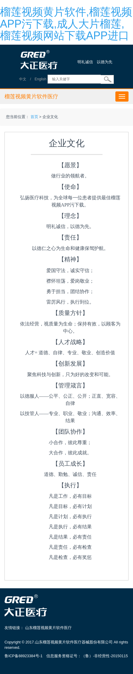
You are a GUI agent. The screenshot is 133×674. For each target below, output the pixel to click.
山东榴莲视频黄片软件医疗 (48, 628)
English (40, 79)
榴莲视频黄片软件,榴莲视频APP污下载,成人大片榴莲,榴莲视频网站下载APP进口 (66, 24)
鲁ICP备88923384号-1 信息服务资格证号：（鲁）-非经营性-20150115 (66, 656)
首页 (34, 117)
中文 (22, 79)
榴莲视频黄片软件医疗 (31, 96)
